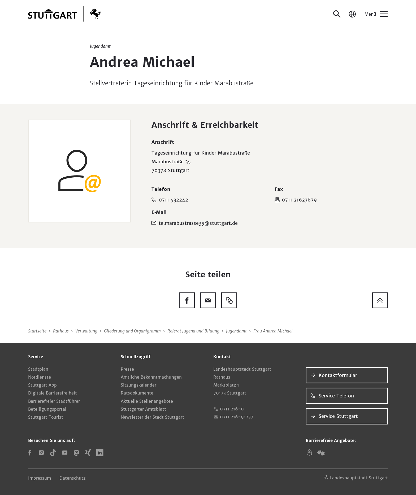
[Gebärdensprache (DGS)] (321, 452)
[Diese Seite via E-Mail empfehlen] (208, 300)
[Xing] (88, 452)
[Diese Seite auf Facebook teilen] (187, 300)
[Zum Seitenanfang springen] (380, 300)
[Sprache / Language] (352, 14)
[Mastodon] (76, 452)
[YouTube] (64, 452)
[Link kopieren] (229, 300)
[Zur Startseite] (64, 14)
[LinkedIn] (99, 452)
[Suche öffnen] (337, 14)
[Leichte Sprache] (309, 452)
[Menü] (375, 14)
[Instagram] (41, 452)
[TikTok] (53, 452)
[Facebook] (29, 452)
